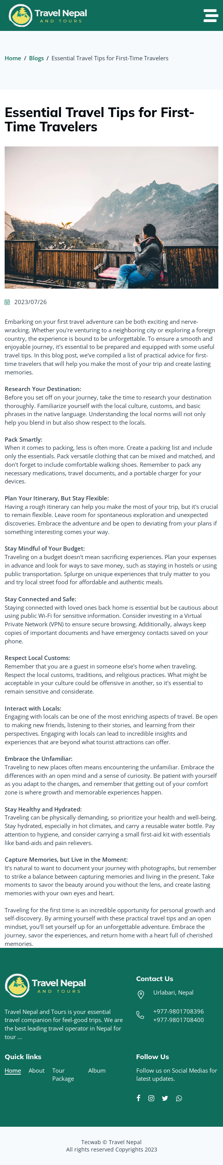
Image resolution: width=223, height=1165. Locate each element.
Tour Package (63, 1074)
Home (13, 58)
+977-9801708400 (178, 1020)
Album (97, 1070)
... (19, 1037)
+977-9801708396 (178, 1011)
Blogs (36, 58)
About (37, 1070)
